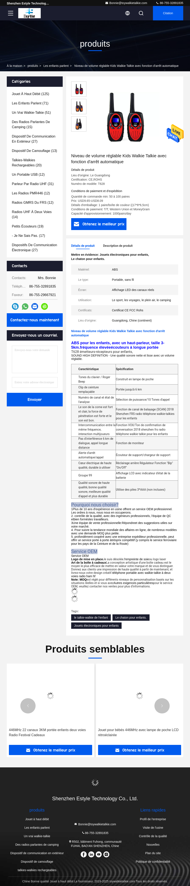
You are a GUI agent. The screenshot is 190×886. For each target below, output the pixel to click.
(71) (30, 103)
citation (168, 13)
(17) (28, 235)
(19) (27, 226)
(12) (28, 174)
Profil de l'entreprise (153, 819)
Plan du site (153, 853)
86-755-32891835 (169, 3)
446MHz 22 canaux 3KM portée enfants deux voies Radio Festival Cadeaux (47, 732)
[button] (28, 705)
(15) (31, 124)
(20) (27, 162)
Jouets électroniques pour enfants (96, 625)
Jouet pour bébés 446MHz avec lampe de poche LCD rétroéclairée (138, 732)
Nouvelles (152, 844)
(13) (34, 151)
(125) (30, 94)
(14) (32, 214)
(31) (33, 184)
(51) (31, 112)
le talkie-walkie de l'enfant (91, 617)
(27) (33, 139)
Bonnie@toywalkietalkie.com (126, 3)
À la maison (14, 65)
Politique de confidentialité (153, 861)
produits (33, 65)
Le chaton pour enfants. (131, 617)
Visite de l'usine (153, 827)
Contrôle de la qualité (153, 836)
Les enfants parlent (56, 65)
